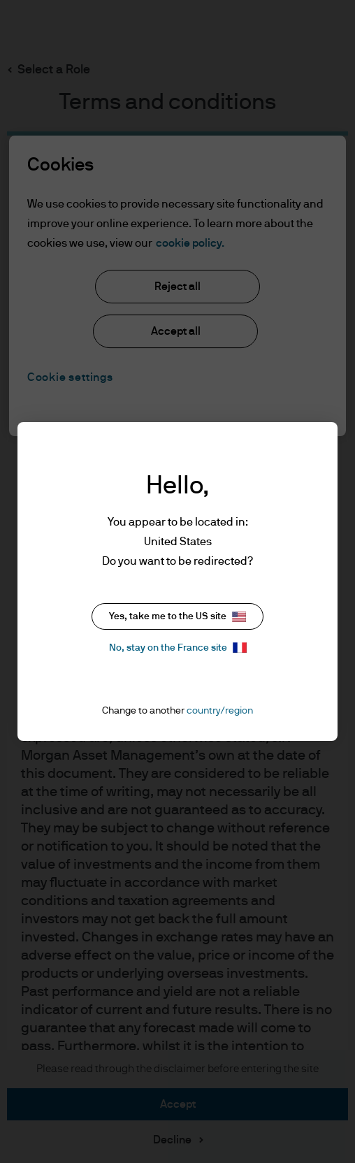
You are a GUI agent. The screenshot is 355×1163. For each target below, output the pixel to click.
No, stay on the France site (178, 647)
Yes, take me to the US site (177, 617)
